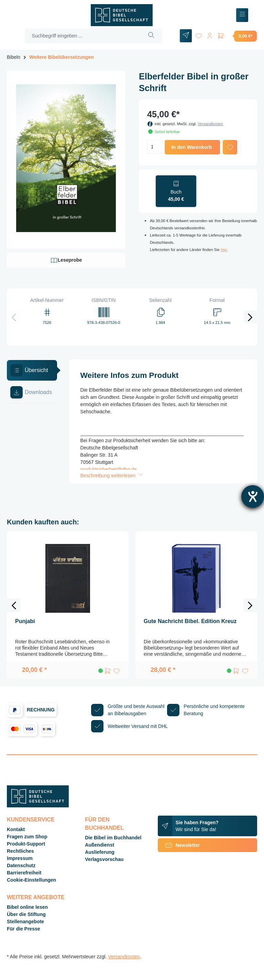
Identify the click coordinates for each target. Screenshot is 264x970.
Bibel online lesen (27, 907)
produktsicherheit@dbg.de (108, 469)
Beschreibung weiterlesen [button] (112, 475)
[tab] (32, 370)
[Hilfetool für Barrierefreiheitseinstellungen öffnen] (252, 496)
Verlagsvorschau (104, 859)
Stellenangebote (25, 921)
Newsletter (179, 845)
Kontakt (16, 829)
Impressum (20, 858)
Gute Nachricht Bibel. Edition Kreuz (190, 621)
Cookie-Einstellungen (31, 880)
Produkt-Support (26, 844)
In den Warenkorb (192, 147)
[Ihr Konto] (210, 34)
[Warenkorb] (237, 35)
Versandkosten (210, 124)
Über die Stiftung (26, 914)
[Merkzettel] (199, 34)
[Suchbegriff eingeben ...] (83, 36)
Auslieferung (99, 852)
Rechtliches (20, 851)
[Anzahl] (154, 147)
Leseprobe (66, 260)
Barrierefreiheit (24, 872)
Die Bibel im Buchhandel (113, 837)
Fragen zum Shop (27, 836)
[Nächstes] (250, 317)
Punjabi (25, 621)
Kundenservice (30, 819)
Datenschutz (21, 865)
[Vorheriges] (14, 317)
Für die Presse (23, 928)
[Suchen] (151, 36)
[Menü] (242, 15)
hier (224, 250)
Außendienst (99, 845)
